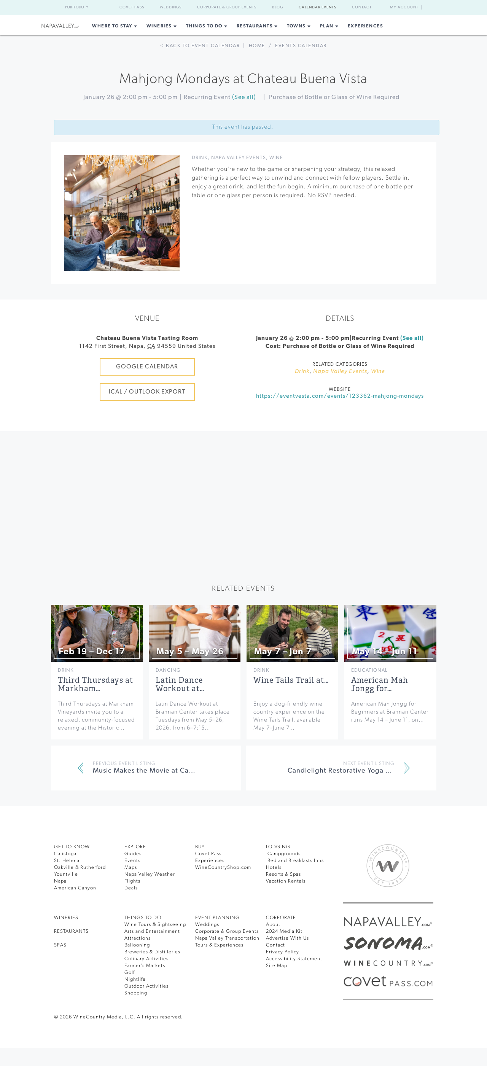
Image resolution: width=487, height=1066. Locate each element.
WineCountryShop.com (223, 867)
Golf (129, 972)
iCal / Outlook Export (147, 392)
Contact (362, 7)
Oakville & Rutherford (80, 867)
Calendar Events (317, 7)
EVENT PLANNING (217, 917)
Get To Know (72, 847)
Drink (200, 157)
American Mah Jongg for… (379, 684)
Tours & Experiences (219, 945)
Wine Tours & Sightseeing (155, 924)
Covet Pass (131, 7)
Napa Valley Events (238, 157)
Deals (131, 888)
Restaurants (255, 26)
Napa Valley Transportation (227, 938)
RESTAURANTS (71, 931)
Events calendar (301, 45)
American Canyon (75, 888)
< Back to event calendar (200, 45)
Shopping (135, 993)
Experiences (366, 26)
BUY (200, 847)
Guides (133, 853)
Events (132, 860)
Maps (130, 867)
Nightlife (135, 979)
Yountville (66, 874)
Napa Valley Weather (149, 874)
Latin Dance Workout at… (180, 684)
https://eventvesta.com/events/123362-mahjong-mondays (340, 396)
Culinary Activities (146, 958)
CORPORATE (281, 917)
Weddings (170, 7)
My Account (404, 7)
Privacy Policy (282, 952)
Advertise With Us (287, 938)
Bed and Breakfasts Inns (295, 860)
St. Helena (67, 860)
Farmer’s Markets (144, 965)
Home (257, 45)
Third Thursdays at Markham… (95, 684)
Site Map (276, 965)
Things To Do (204, 26)
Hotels (274, 867)
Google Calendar (147, 367)
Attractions (137, 938)
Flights (132, 881)
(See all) (244, 97)
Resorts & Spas (283, 874)
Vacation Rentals (286, 881)
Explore (135, 847)
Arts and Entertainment (152, 931)
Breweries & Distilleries (152, 952)
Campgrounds (283, 853)
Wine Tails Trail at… (291, 680)
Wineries (159, 26)
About (273, 924)
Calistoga (65, 853)
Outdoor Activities (146, 986)
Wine (276, 157)
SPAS (60, 945)
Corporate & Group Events (226, 7)
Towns (296, 26)
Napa (60, 881)
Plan (327, 26)
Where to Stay (112, 26)
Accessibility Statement (294, 958)
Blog (277, 7)
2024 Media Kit (284, 931)
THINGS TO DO (142, 917)
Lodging (278, 847)
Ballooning (137, 945)
